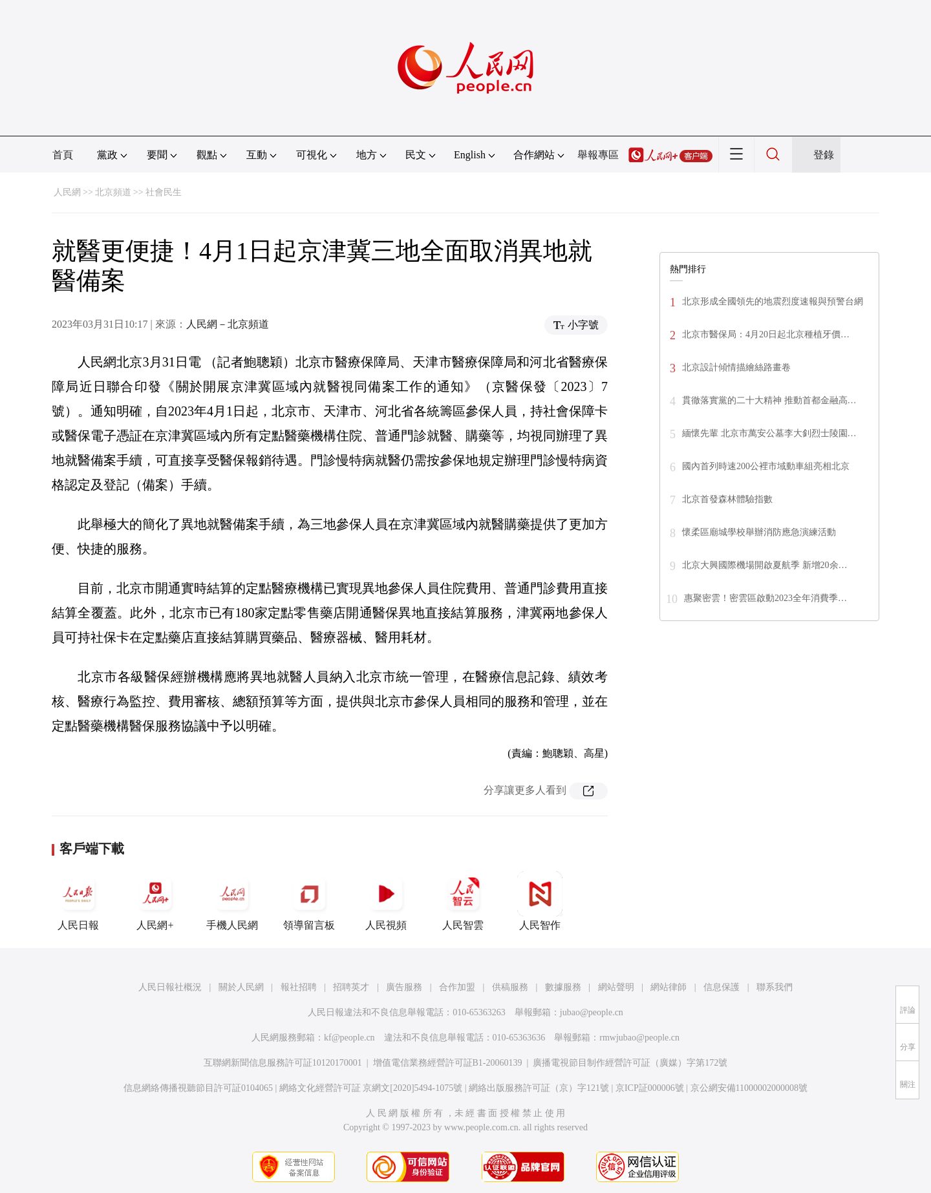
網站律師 (668, 987)
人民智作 (539, 901)
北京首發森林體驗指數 (727, 499)
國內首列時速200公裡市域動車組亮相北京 (766, 466)
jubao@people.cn (591, 1012)
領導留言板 (309, 901)
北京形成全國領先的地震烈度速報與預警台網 (772, 301)
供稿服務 (510, 987)
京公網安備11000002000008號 (749, 1088)
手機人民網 (232, 901)
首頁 (62, 154)
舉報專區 (598, 154)
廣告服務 (404, 987)
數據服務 (563, 987)
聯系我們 (774, 987)
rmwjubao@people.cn (639, 1037)
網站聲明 (616, 987)
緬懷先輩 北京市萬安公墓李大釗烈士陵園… (769, 433)
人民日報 (78, 901)
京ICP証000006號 (649, 1088)
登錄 (823, 154)
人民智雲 (463, 901)
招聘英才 (351, 987)
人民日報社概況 (170, 987)
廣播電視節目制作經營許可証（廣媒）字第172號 (630, 1063)
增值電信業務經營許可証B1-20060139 (447, 1063)
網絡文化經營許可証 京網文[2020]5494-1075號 (371, 1088)
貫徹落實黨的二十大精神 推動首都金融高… (769, 400)
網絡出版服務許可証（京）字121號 (539, 1088)
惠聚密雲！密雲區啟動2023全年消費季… (765, 598)
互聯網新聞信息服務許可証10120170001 (283, 1063)
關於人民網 (241, 987)
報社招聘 (299, 987)
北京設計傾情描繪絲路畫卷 (736, 367)
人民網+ (155, 901)
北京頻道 (113, 192)
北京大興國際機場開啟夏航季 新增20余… (765, 565)
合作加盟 (457, 987)
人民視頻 (386, 901)
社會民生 (163, 192)
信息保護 (721, 987)
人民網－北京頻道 (227, 324)
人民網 (67, 192)
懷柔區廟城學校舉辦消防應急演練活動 (759, 532)
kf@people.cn (349, 1037)
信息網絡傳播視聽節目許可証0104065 (198, 1088)
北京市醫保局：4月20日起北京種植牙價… (766, 334)
